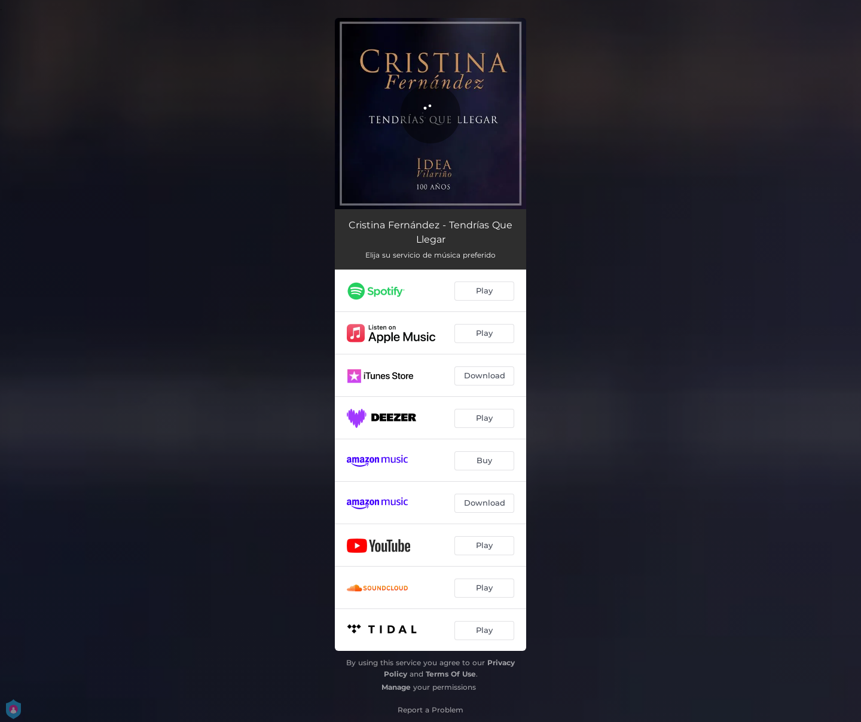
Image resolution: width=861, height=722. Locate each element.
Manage (396, 687)
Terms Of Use (451, 673)
